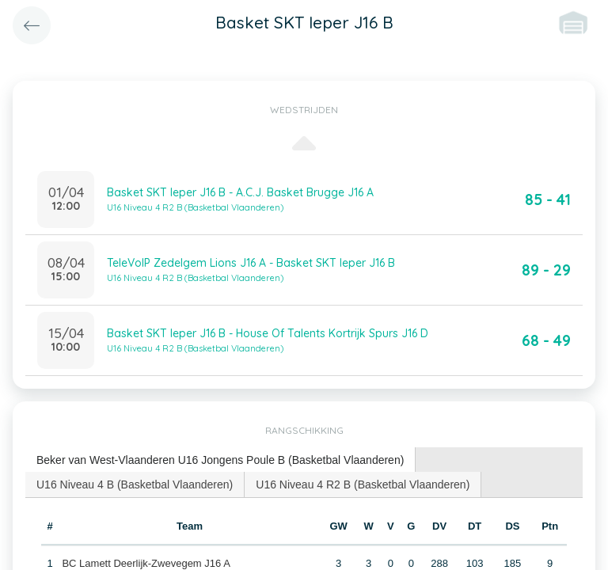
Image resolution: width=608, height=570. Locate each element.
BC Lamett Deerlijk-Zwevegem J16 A (146, 563)
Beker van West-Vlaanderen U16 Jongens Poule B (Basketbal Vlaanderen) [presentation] (220, 460)
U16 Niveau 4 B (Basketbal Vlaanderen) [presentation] (134, 484)
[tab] (220, 460)
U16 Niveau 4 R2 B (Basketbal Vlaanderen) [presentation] (362, 484)
